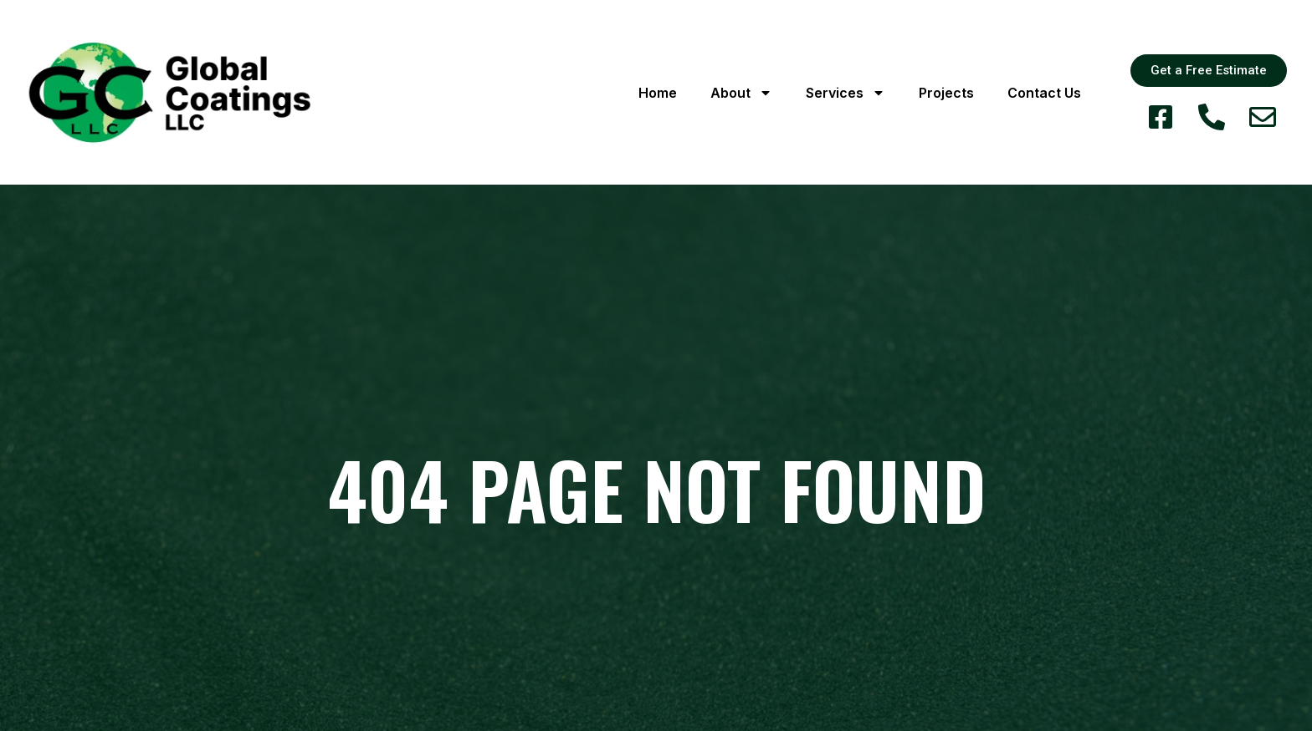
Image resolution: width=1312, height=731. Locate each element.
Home (657, 92)
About (741, 93)
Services (845, 93)
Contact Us (1044, 92)
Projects (946, 92)
